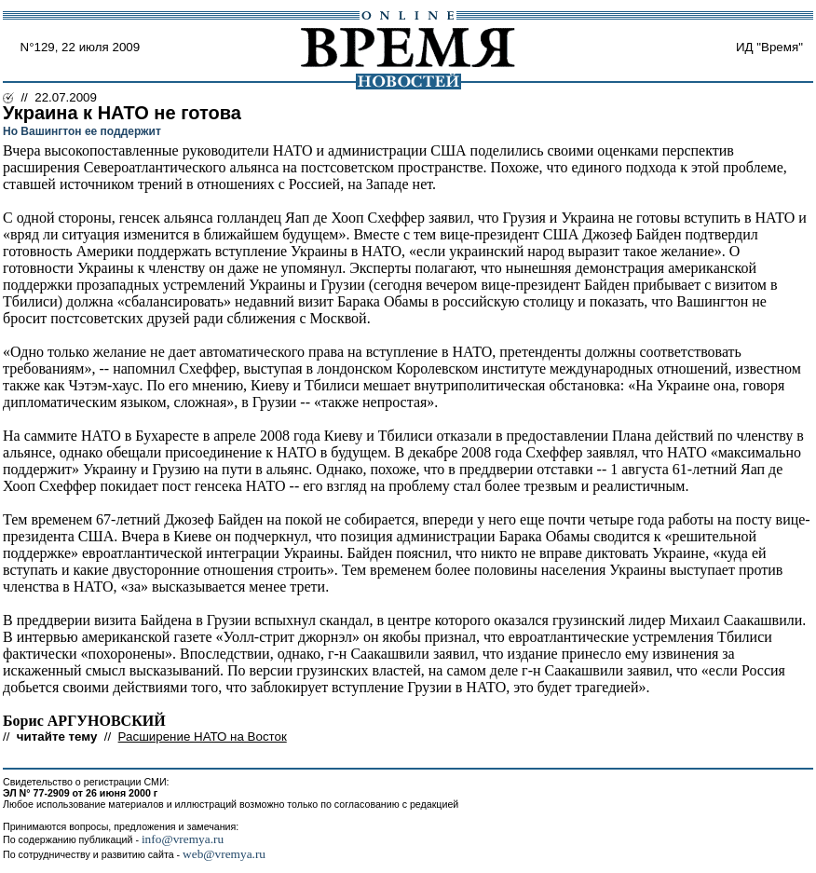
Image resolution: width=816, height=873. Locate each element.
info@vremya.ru (183, 839)
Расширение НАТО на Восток (202, 736)
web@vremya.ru (224, 854)
